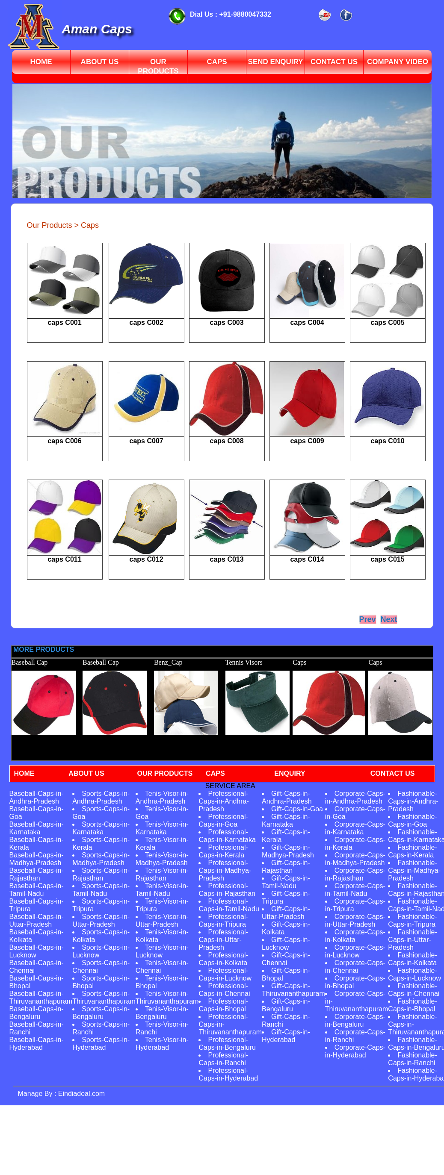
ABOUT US (86, 773)
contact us (334, 62)
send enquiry (275, 62)
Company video (397, 62)
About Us (100, 62)
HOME (24, 773)
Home (41, 62)
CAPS (215, 773)
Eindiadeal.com (80, 1093)
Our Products (158, 66)
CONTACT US (392, 773)
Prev (367, 619)
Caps (217, 62)
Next (388, 619)
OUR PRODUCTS (164, 773)
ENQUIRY (289, 773)
